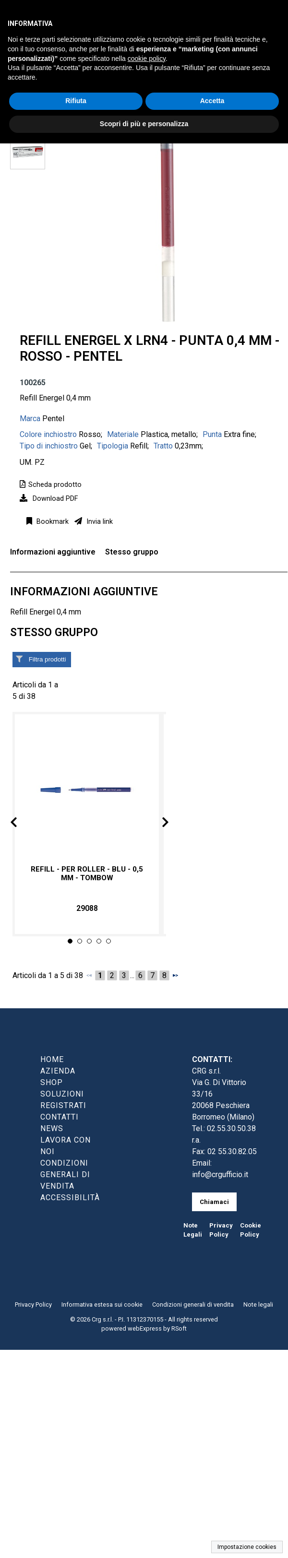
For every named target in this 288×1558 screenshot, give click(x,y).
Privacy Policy (33, 1304)
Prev (21, 823)
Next (157, 823)
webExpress (145, 1328)
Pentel (53, 418)
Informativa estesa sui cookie (102, 1304)
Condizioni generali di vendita (193, 1304)
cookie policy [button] (147, 58)
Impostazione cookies (246, 1547)
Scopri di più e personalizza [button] (144, 124)
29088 (87, 908)
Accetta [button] (212, 101)
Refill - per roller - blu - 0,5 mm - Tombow (87, 873)
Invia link (98, 522)
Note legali (258, 1304)
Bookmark (52, 522)
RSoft (179, 1328)
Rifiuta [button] (75, 101)
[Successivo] (175, 975)
